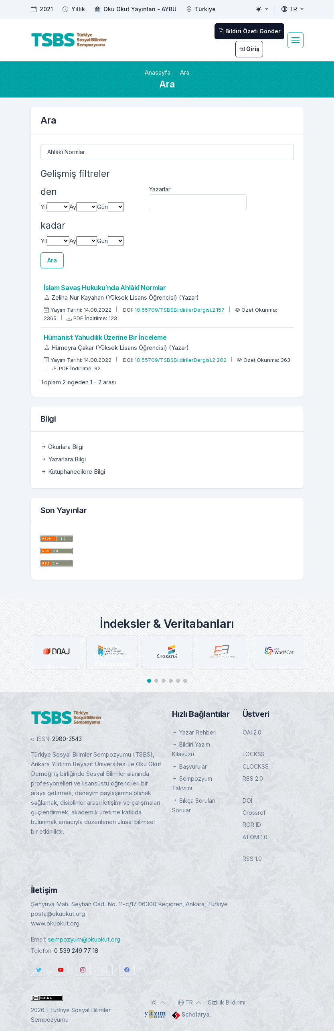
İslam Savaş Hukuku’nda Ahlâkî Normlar (105, 288)
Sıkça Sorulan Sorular (193, 805)
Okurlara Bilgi (61, 447)
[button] (149, 681)
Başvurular (189, 766)
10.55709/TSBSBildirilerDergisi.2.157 (180, 309)
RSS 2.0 (253, 778)
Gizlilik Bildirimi (226, 1002)
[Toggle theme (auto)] (158, 1002)
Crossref (254, 812)
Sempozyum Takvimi (192, 783)
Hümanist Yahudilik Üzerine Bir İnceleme (105, 337)
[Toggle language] (292, 9)
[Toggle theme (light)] (262, 9)
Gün (102, 207)
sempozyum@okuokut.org (84, 939)
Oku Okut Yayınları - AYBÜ (139, 9)
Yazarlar (159, 189)
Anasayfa (157, 72)
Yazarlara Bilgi (63, 459)
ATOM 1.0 (255, 837)
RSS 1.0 (252, 858)
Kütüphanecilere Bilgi (72, 471)
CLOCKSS (256, 766)
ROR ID (252, 824)
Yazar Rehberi (194, 732)
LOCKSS (254, 754)
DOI (247, 800)
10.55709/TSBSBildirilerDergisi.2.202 (181, 360)
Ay (72, 207)
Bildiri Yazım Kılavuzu (191, 749)
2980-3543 (67, 738)
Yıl (43, 207)
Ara (52, 260)
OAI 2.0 (252, 732)
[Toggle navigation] (295, 40)
